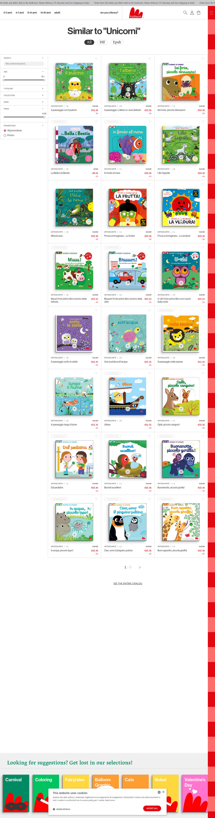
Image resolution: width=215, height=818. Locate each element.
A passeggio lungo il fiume (64, 424)
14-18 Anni (45, 12)
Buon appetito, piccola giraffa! (172, 550)
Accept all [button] (152, 808)
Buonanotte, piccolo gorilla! (171, 487)
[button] (61, 809)
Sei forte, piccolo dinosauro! (171, 110)
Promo (10, 135)
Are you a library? (109, 12)
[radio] (89, 42)
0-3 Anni (8, 12)
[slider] (4, 80)
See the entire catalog (127, 583)
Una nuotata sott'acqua (115, 361)
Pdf (102, 42)
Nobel (177, 779)
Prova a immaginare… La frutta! (119, 235)
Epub (117, 42)
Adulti (57, 12)
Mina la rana (57, 235)
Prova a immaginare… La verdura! (174, 235)
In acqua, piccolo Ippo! (62, 550)
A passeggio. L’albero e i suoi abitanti (122, 110)
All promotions (14, 130)
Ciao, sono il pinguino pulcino (118, 550)
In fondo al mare (112, 173)
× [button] (163, 792)
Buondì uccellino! (112, 487)
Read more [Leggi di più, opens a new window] (110, 800)
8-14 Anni (32, 12)
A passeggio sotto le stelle (64, 361)
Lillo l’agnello (164, 173)
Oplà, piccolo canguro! (169, 424)
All (89, 42)
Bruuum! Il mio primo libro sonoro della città (123, 300)
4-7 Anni (20, 12)
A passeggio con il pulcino (64, 110)
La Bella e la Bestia (60, 173)
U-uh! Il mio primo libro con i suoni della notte (174, 300)
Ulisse (107, 424)
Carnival (31, 779)
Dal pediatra (57, 487)
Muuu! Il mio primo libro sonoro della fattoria (69, 300)
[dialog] (107, 802)
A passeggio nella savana (170, 361)
